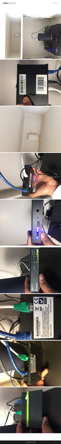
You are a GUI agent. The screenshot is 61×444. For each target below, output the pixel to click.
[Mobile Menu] (55, 3)
